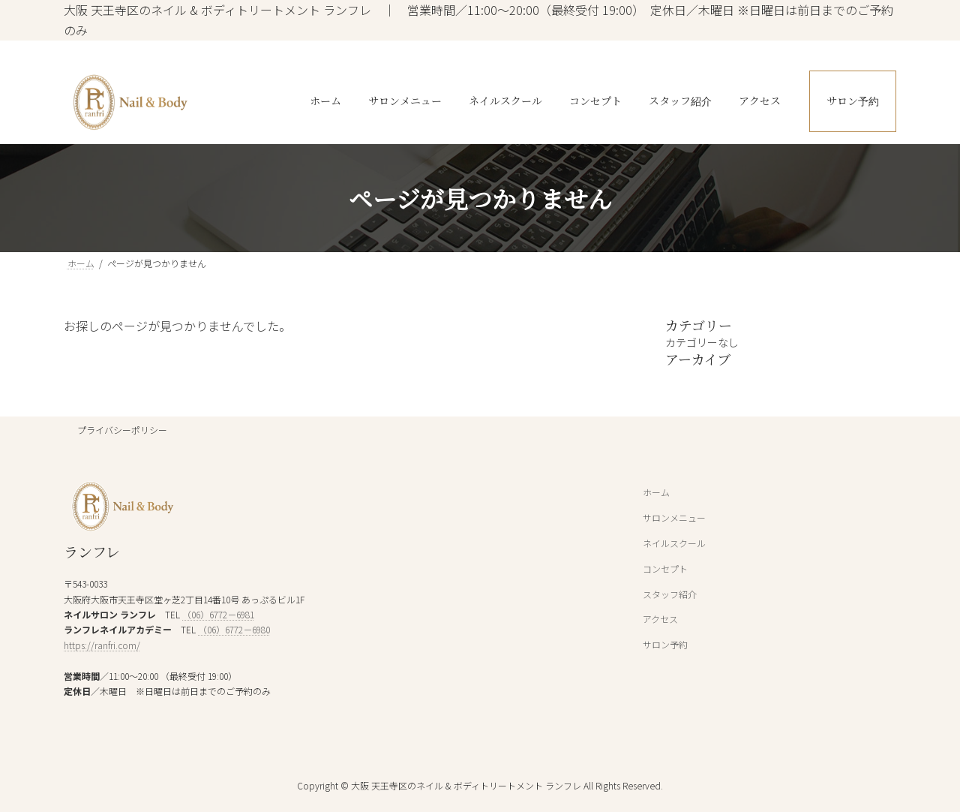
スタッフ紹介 (670, 594)
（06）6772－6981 (218, 614)
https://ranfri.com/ (102, 645)
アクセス (660, 619)
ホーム (656, 492)
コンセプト (665, 568)
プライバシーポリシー (122, 429)
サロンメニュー (674, 518)
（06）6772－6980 (234, 630)
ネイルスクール (674, 543)
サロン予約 (665, 644)
